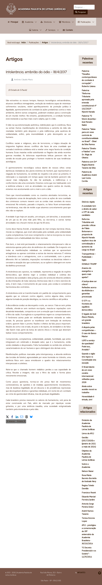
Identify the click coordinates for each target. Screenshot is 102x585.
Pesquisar (80, 12)
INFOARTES (81, 572)
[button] (7, 416)
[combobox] (84, 7)
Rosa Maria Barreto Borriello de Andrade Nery (89, 478)
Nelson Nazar (87, 471)
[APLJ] (36, 9)
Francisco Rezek (89, 492)
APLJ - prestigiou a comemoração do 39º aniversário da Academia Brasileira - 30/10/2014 (89, 534)
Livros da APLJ (88, 433)
